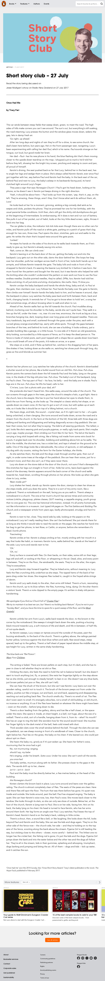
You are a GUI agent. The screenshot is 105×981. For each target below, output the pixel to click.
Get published (9, 973)
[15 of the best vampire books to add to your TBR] (75, 900)
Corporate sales (10, 968)
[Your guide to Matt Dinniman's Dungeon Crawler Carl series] (26, 900)
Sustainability (9, 977)
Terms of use (44, 978)
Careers (42, 955)
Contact (7, 964)
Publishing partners (46, 962)
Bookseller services (11, 959)
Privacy (42, 974)
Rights (42, 966)
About (6, 955)
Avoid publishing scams (48, 970)
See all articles (52, 940)
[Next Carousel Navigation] (99, 882)
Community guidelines (47, 958)
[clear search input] (102, 4)
